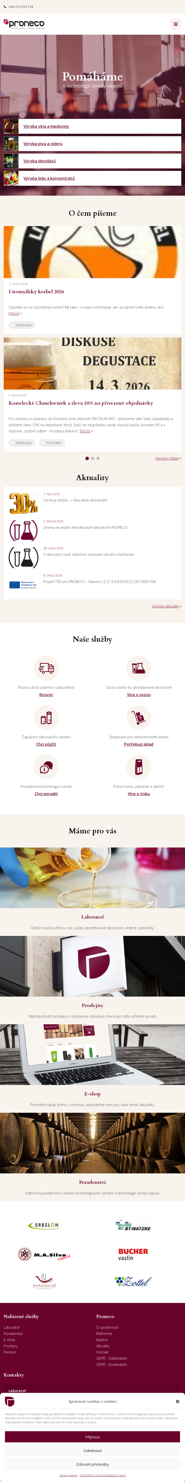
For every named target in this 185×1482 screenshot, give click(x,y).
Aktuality (102, 1346)
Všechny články (167, 458)
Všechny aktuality (165, 606)
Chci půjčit (46, 744)
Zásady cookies (68, 1475)
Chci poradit (46, 793)
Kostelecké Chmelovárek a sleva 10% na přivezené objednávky (81, 403)
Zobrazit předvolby (92, 1464)
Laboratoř (12, 1327)
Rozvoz (46, 694)
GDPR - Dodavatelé (111, 1364)
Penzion (10, 1352)
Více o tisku (139, 793)
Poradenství (13, 1333)
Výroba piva (23, 325)
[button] (177, 1401)
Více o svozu (139, 694)
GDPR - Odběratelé (111, 1358)
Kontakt (102, 1352)
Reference (104, 1333)
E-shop (9, 1339)
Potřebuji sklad (138, 744)
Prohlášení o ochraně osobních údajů (103, 1475)
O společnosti (107, 1327)
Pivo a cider (53, 443)
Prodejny (11, 1346)
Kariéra (101, 1339)
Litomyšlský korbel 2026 (36, 291)
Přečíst (14, 313)
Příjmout (92, 1436)
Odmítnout (92, 1450)
